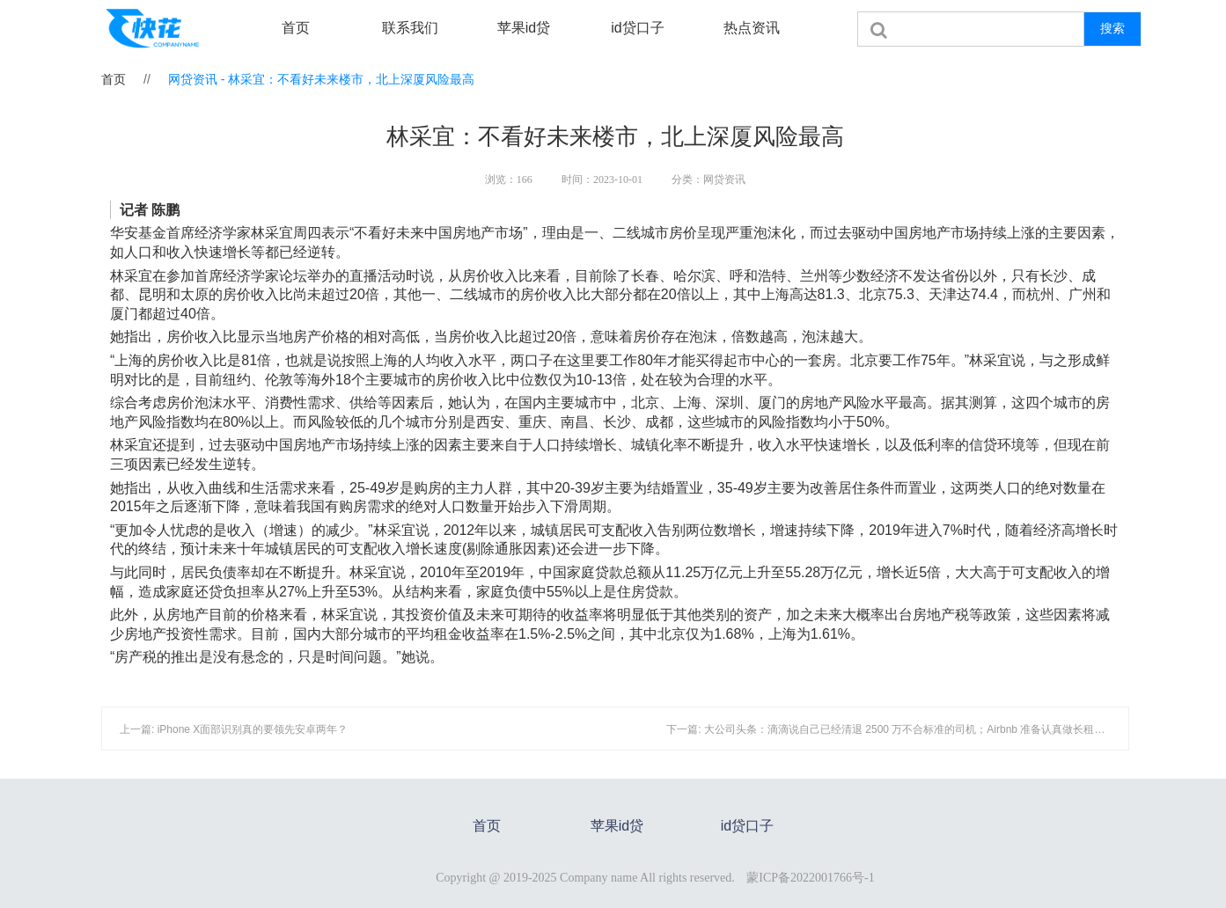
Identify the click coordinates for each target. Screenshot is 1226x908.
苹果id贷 (523, 27)
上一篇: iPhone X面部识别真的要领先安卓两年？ (234, 729)
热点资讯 (751, 27)
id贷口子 (637, 27)
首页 (296, 27)
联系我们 (410, 27)
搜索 (1112, 28)
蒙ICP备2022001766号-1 (810, 877)
